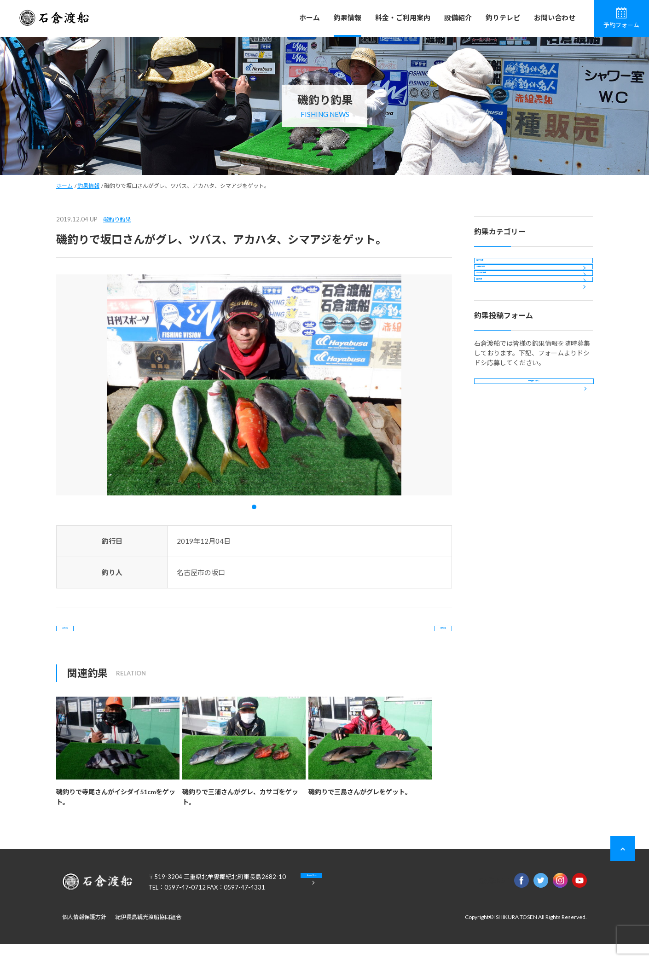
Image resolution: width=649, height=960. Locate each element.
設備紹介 (458, 17)
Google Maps (347, 898)
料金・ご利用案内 (402, 17)
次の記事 (415, 636)
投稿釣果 (495, 343)
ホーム (309, 17)
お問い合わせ (554, 17)
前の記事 (93, 636)
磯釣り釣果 (117, 219)
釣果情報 (347, 17)
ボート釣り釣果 (504, 318)
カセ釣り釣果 (501, 293)
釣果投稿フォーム (534, 461)
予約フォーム (621, 18)
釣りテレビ (503, 17)
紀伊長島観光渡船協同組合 (148, 933)
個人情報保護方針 (84, 933)
